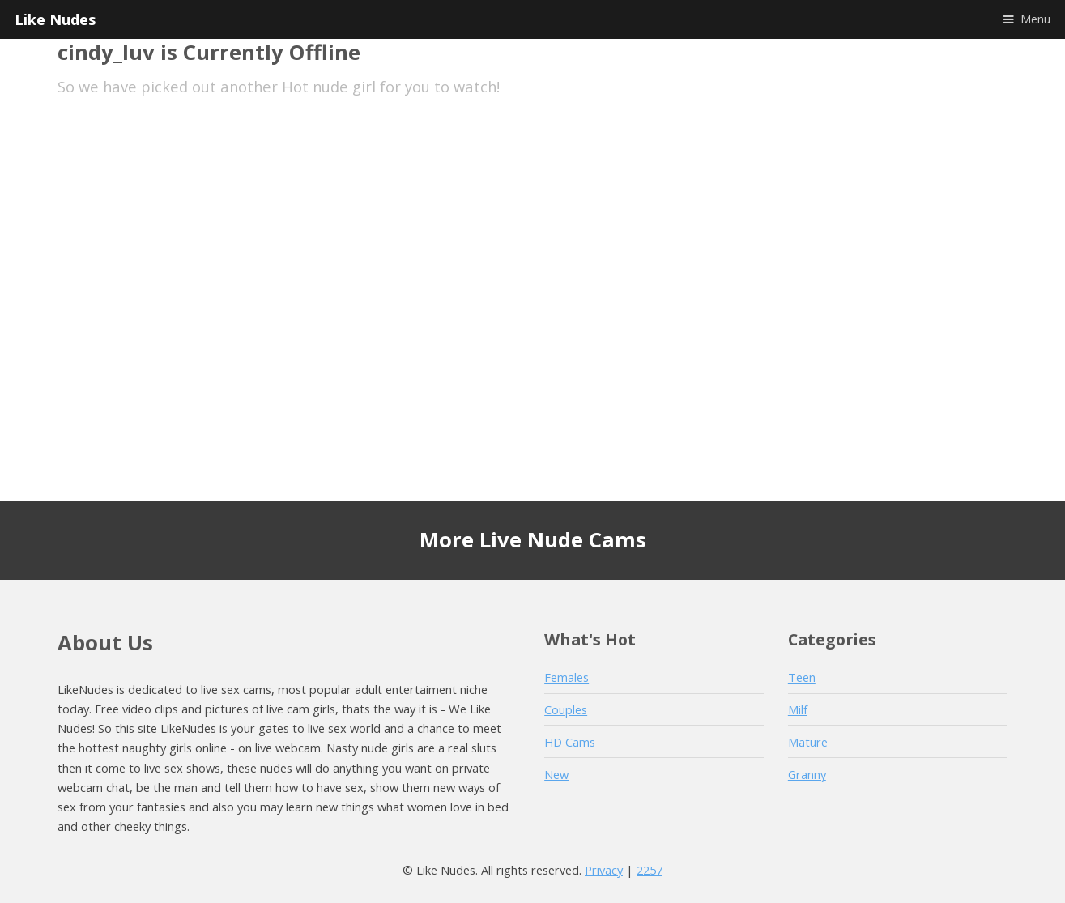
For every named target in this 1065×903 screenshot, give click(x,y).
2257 (649, 870)
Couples (565, 709)
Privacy (604, 870)
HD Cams (569, 742)
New (556, 774)
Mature (808, 742)
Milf (797, 709)
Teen (802, 677)
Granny (807, 774)
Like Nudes (55, 19)
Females (566, 677)
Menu (1035, 19)
